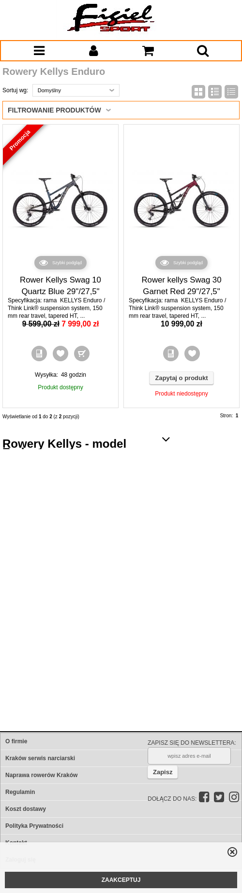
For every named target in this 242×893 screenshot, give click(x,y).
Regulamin (20, 792)
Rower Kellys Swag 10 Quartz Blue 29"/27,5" (60, 285)
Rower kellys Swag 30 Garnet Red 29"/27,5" (181, 285)
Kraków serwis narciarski (40, 758)
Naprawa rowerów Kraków (41, 775)
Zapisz (162, 772)
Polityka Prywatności (34, 825)
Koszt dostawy (25, 809)
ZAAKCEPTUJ (121, 880)
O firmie (16, 741)
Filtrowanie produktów (54, 110)
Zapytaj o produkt (181, 378)
